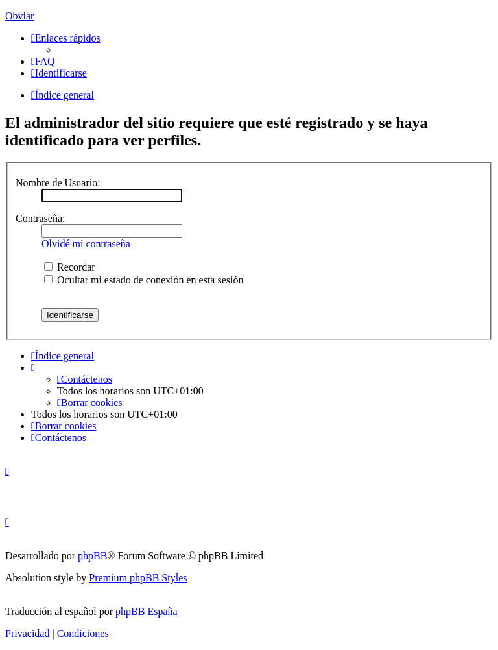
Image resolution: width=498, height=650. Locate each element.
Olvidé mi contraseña (86, 243)
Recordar (69, 266)
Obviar (19, 15)
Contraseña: (40, 218)
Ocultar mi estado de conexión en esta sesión (143, 279)
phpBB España (146, 611)
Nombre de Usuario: (58, 182)
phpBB (92, 555)
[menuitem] (43, 61)
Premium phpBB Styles (138, 577)
